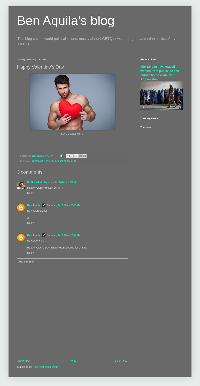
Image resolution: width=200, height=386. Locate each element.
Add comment (26, 261)
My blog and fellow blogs (63, 161)
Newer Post (24, 360)
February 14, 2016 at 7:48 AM (63, 205)
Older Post (120, 360)
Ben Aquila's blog (65, 20)
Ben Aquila (33, 205)
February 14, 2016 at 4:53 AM (60, 182)
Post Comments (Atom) (46, 366)
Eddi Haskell (34, 182)
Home (73, 360)
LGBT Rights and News (38, 161)
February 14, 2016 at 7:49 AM (63, 235)
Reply (30, 193)
